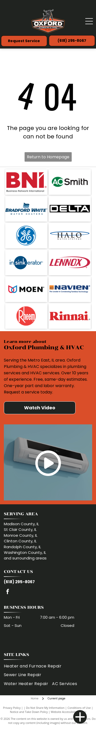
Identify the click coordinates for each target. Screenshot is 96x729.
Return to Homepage (48, 157)
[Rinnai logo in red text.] (70, 316)
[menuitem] (34, 666)
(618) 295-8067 (19, 581)
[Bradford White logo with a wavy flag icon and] (26, 209)
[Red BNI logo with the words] (26, 182)
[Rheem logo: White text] (26, 316)
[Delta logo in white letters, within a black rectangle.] (70, 209)
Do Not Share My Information (45, 708)
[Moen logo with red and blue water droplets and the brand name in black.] (26, 289)
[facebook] (8, 592)
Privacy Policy (12, 708)
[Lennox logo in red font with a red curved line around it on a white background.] (70, 262)
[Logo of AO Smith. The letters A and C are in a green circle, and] (70, 182)
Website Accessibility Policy (68, 712)
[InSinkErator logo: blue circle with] (26, 262)
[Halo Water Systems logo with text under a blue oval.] (70, 235)
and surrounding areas (25, 558)
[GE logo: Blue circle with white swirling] (26, 235)
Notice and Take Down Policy (29, 712)
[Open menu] (89, 21)
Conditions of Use (79, 708)
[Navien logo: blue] (70, 289)
